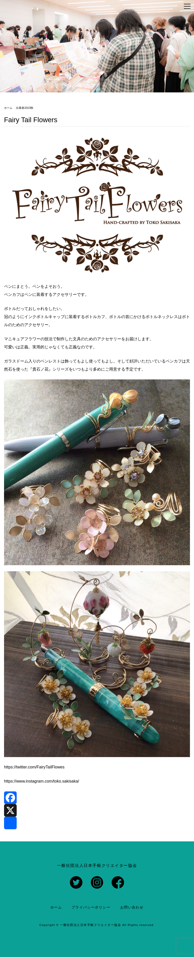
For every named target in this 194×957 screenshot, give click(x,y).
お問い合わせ (132, 907)
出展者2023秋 (24, 107)
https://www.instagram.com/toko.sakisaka (41, 781)
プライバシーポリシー (90, 907)
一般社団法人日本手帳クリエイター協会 (90, 924)
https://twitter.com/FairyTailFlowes (34, 767)
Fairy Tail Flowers (30, 120)
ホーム (56, 907)
